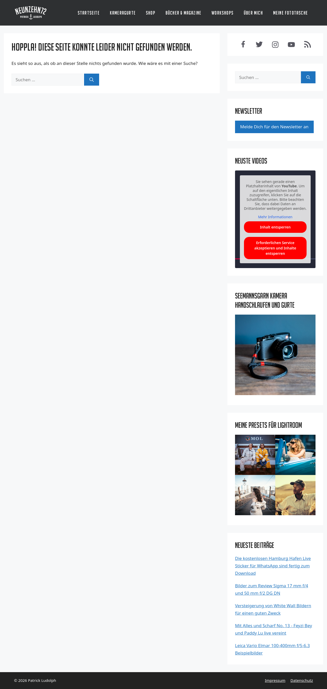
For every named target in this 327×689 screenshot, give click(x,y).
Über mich (253, 13)
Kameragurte (123, 13)
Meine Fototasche (290, 13)
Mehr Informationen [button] (275, 217)
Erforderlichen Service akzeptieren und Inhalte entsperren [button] (275, 248)
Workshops (222, 13)
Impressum (275, 680)
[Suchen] (91, 80)
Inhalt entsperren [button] (275, 227)
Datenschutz (301, 680)
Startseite (89, 13)
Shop (150, 13)
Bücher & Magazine (183, 13)
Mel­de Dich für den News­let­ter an (274, 127)
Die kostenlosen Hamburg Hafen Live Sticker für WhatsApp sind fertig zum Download (273, 565)
